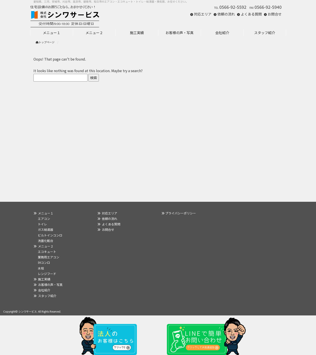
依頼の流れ (226, 14)
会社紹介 (44, 290)
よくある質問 (251, 14)
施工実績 (44, 279)
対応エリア (202, 14)
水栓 (41, 268)
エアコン (44, 218)
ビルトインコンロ (50, 235)
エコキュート (47, 251)
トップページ (45, 42)
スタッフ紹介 (47, 296)
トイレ (42, 224)
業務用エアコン (48, 257)
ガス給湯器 (45, 229)
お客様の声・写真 (50, 284)
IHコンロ (44, 262)
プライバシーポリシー (180, 213)
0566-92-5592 (232, 7)
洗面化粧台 (45, 240)
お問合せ (275, 14)
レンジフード (47, 273)
